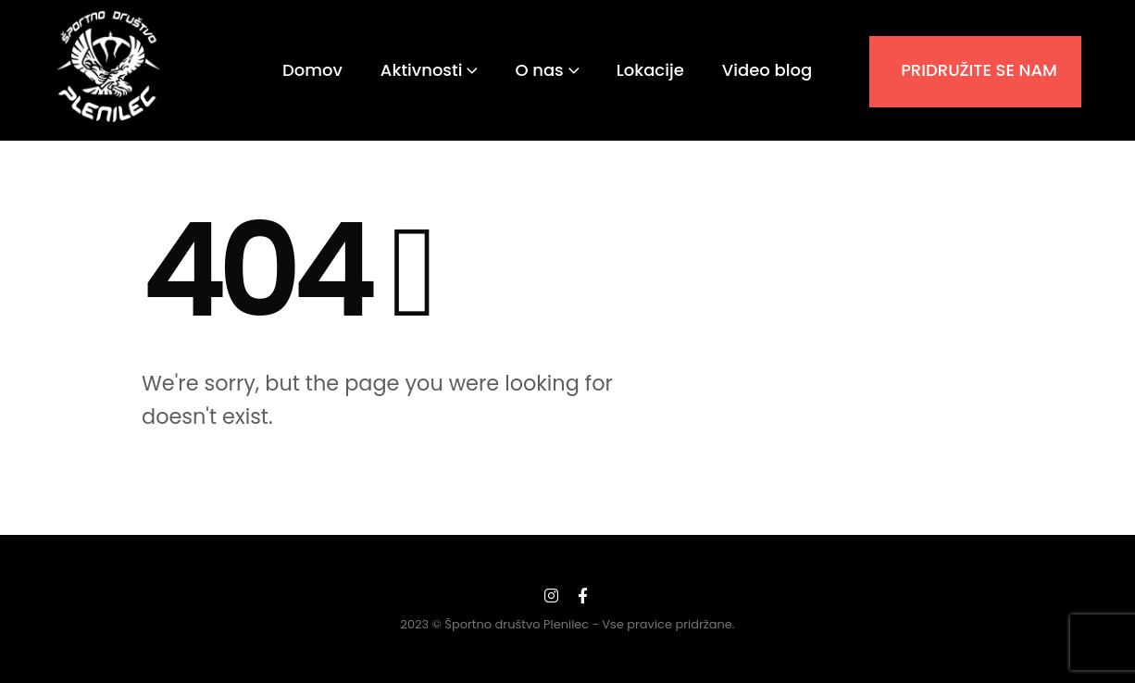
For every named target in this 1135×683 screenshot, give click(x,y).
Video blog (767, 69)
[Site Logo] (109, 66)
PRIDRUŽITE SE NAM (979, 69)
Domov (312, 69)
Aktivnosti (421, 69)
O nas (539, 69)
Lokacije (650, 69)
